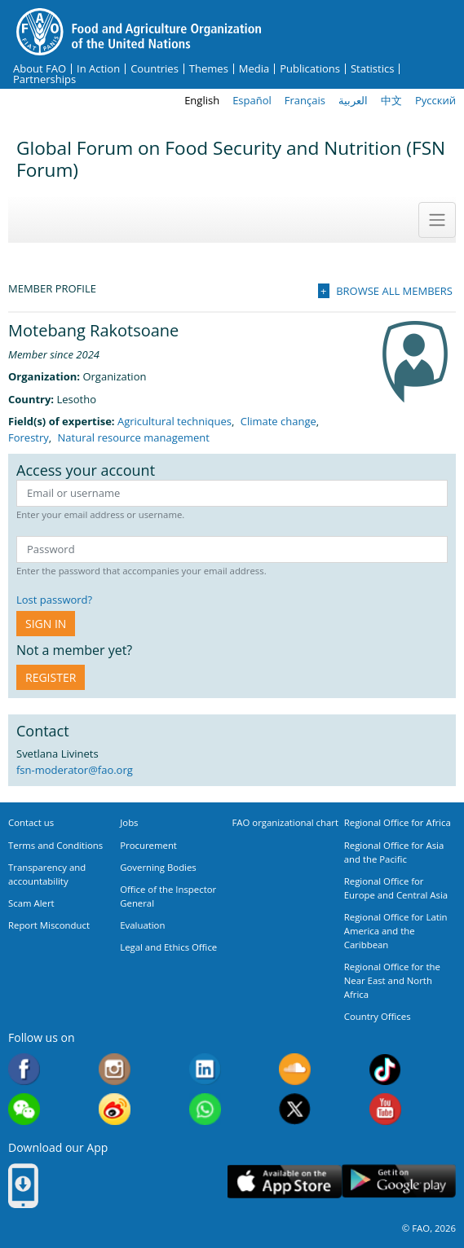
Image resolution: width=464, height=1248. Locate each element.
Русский (435, 100)
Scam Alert (31, 903)
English (201, 100)
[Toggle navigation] (437, 220)
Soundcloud (295, 1069)
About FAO (39, 69)
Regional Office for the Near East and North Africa (392, 980)
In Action (98, 69)
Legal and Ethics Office (168, 947)
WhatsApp (205, 1109)
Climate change (278, 421)
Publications (310, 69)
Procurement (148, 845)
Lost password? (54, 599)
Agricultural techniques (174, 421)
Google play (399, 1181)
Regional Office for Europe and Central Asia (396, 888)
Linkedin (205, 1069)
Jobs (129, 822)
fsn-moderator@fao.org (74, 769)
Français (305, 100)
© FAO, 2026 (429, 1228)
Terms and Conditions (55, 845)
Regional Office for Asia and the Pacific (394, 852)
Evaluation (142, 925)
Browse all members (394, 290)
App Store (285, 1181)
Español (252, 100)
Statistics (372, 69)
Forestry (28, 437)
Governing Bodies (158, 867)
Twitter (295, 1109)
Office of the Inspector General (168, 896)
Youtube (385, 1109)
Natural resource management (134, 437)
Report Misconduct (49, 925)
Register (50, 677)
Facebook (24, 1069)
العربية (353, 100)
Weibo (114, 1109)
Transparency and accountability (47, 874)
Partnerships (44, 79)
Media (254, 69)
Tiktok (385, 1069)
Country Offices (377, 1016)
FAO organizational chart (285, 822)
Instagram (114, 1069)
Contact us (31, 822)
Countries (154, 69)
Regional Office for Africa (397, 822)
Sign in (45, 623)
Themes (208, 69)
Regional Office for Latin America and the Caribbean (396, 931)
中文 (391, 100)
